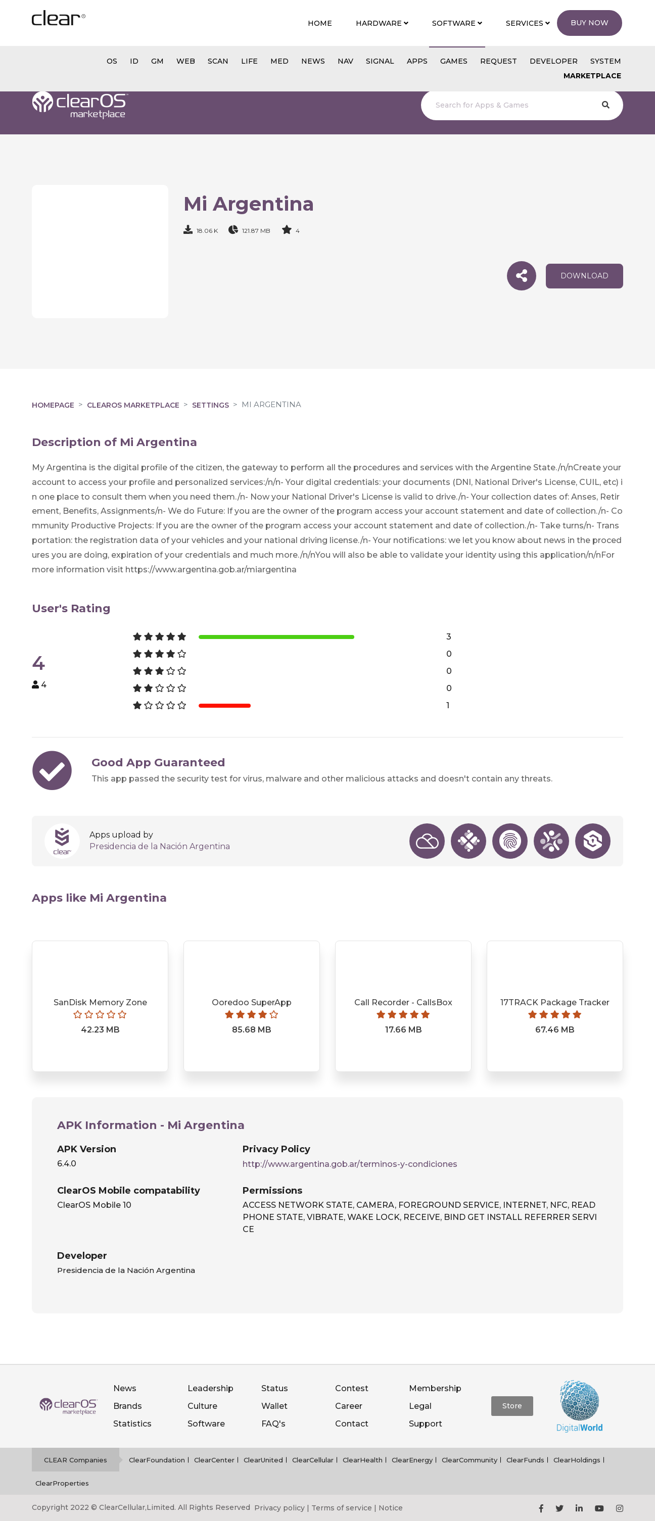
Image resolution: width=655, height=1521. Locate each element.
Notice (391, 1507)
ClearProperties (62, 1483)
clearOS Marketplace (133, 405)
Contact (351, 1424)
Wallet (274, 1406)
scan (218, 61)
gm (157, 61)
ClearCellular (313, 1460)
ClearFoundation (157, 1460)
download (584, 275)
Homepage (53, 405)
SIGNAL (380, 61)
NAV (345, 61)
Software (206, 1424)
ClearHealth (363, 1460)
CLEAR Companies (75, 1460)
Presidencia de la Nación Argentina (159, 846)
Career (348, 1406)
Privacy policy (279, 1507)
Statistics (132, 1424)
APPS (417, 61)
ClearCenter (214, 1460)
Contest (351, 1388)
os (112, 61)
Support (425, 1424)
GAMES (453, 61)
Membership (435, 1388)
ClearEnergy (412, 1460)
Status (274, 1388)
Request (498, 61)
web (185, 61)
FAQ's (273, 1424)
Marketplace (592, 75)
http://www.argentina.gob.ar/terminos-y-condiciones (350, 1164)
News (124, 1388)
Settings (210, 405)
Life (249, 61)
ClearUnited (263, 1460)
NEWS (313, 61)
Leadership (210, 1388)
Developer (554, 61)
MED (279, 61)
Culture (202, 1406)
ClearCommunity (469, 1460)
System (605, 61)
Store (512, 1405)
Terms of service (341, 1507)
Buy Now (590, 22)
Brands (127, 1406)
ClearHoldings (576, 1460)
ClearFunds (525, 1460)
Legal (420, 1406)
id (134, 61)
